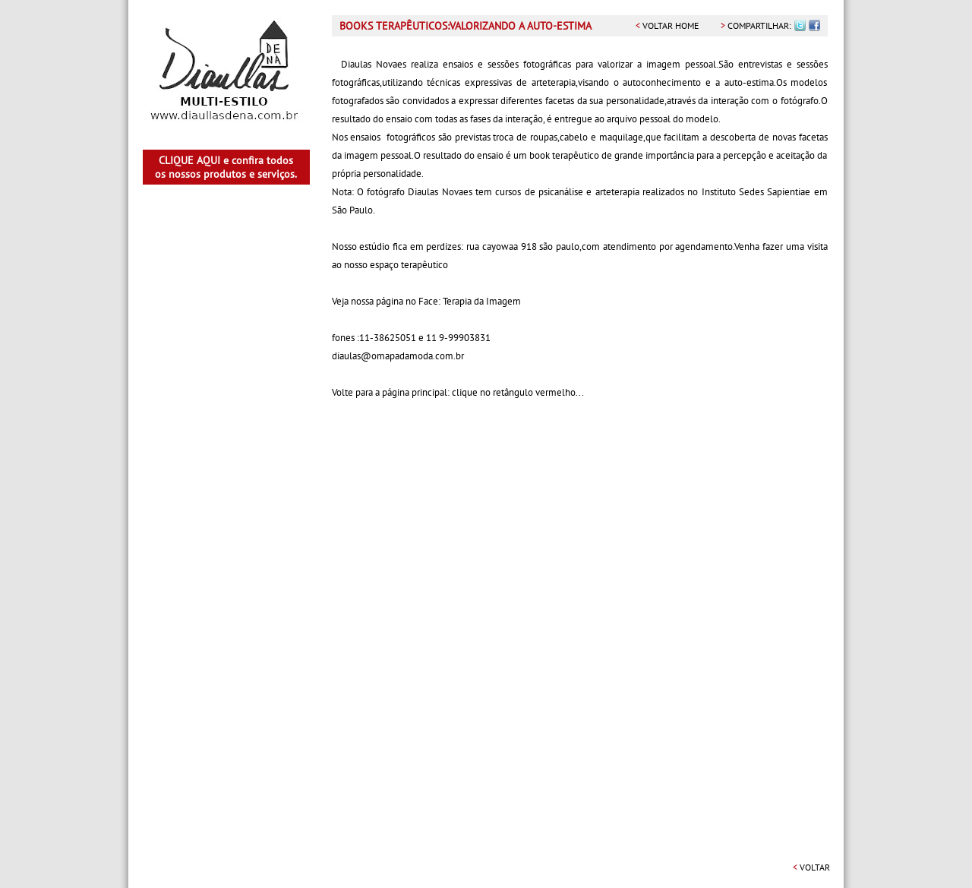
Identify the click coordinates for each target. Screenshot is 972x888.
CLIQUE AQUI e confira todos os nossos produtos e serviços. (226, 167)
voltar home (667, 25)
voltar (811, 867)
